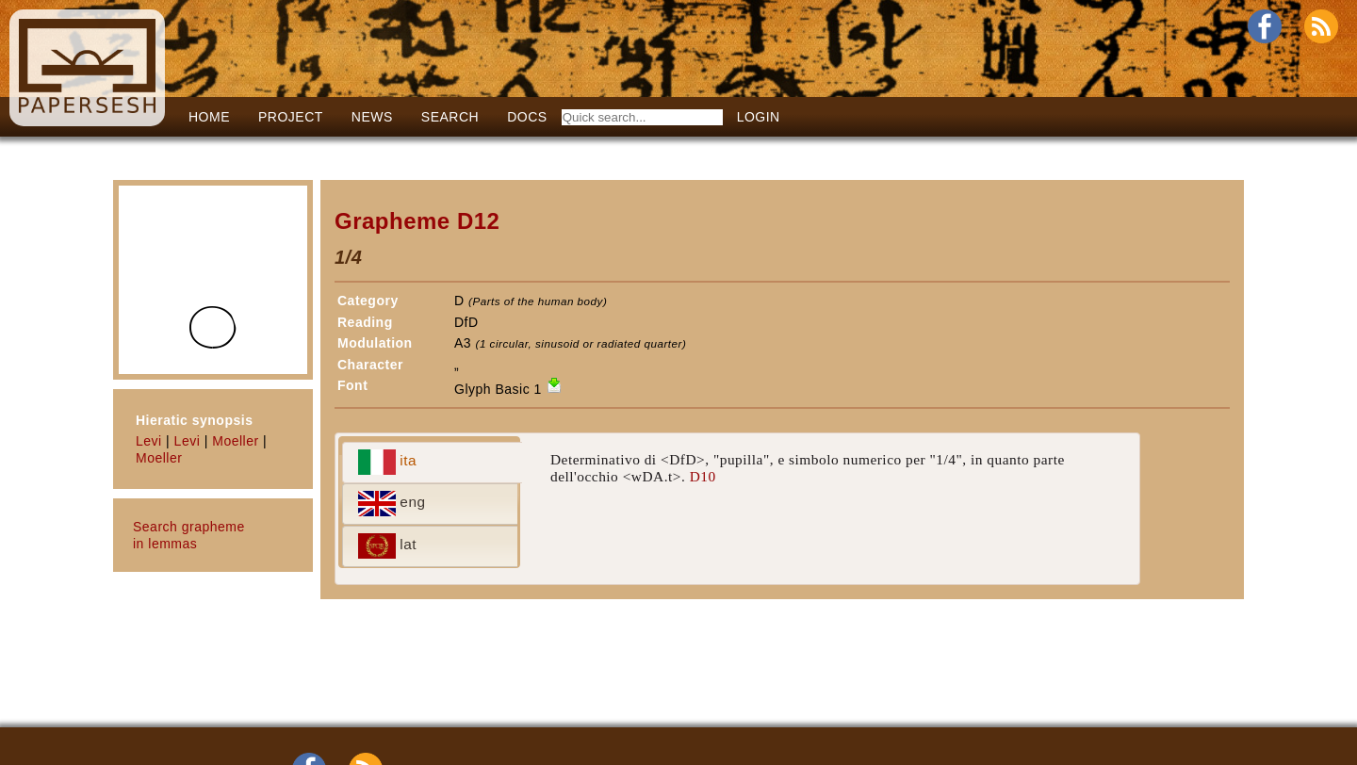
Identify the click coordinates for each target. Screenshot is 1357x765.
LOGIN (758, 116)
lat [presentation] (387, 546)
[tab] (431, 462)
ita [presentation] (387, 462)
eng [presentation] (392, 503)
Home (209, 116)
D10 (703, 476)
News (372, 116)
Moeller (235, 440)
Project (290, 116)
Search (450, 116)
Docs (527, 116)
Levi (149, 440)
